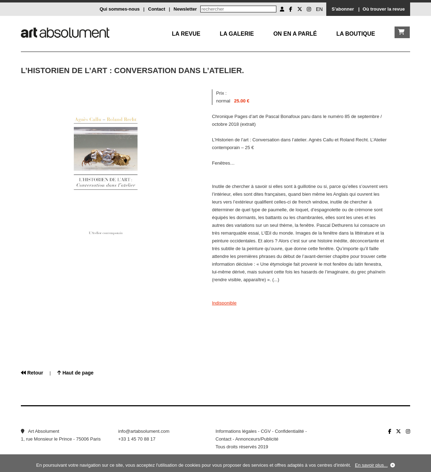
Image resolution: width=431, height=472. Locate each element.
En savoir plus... (371, 465)
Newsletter (185, 9)
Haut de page (75, 373)
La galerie (237, 34)
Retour (32, 373)
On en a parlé (295, 34)
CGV (266, 431)
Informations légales (236, 431)
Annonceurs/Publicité (256, 439)
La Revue (186, 34)
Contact (156, 9)
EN (319, 9)
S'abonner (343, 9)
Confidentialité (289, 431)
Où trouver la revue (384, 9)
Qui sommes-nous (119, 9)
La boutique (355, 34)
